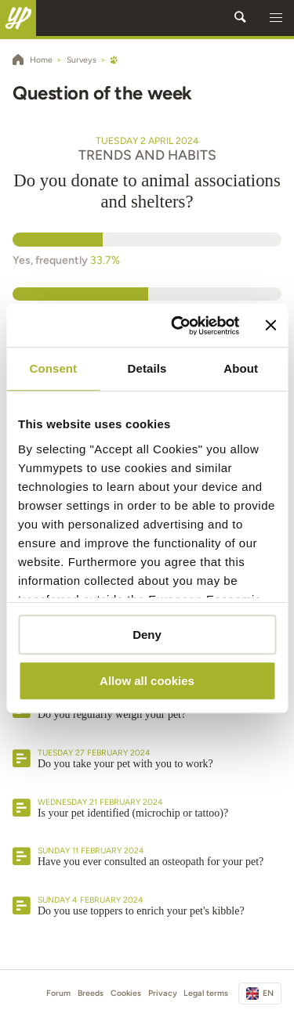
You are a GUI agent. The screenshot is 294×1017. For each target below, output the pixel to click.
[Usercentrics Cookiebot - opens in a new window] (178, 326)
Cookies (126, 993)
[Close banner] (270, 325)
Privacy (162, 993)
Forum (58, 993)
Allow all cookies (147, 680)
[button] (276, 18)
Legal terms (205, 993)
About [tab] (240, 368)
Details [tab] (147, 368)
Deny (147, 634)
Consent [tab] (53, 368)
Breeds (90, 993)
